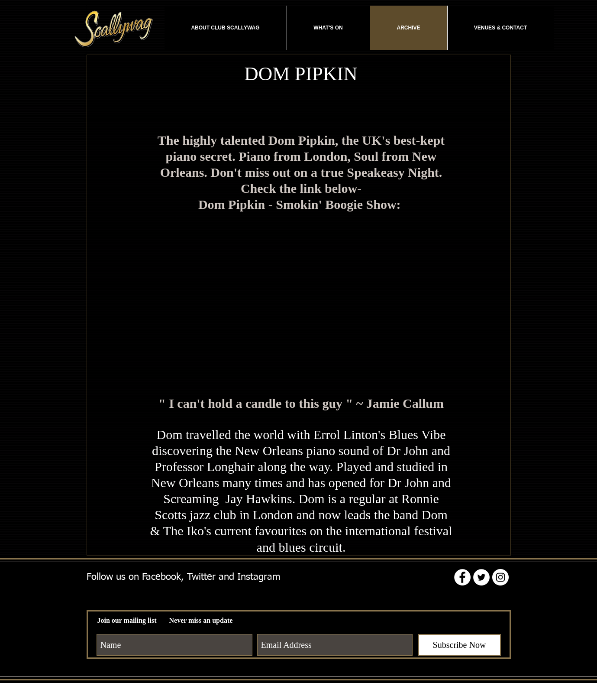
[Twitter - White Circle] (481, 577)
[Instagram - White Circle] (500, 577)
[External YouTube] (301, 300)
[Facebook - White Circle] (462, 577)
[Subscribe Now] (459, 645)
